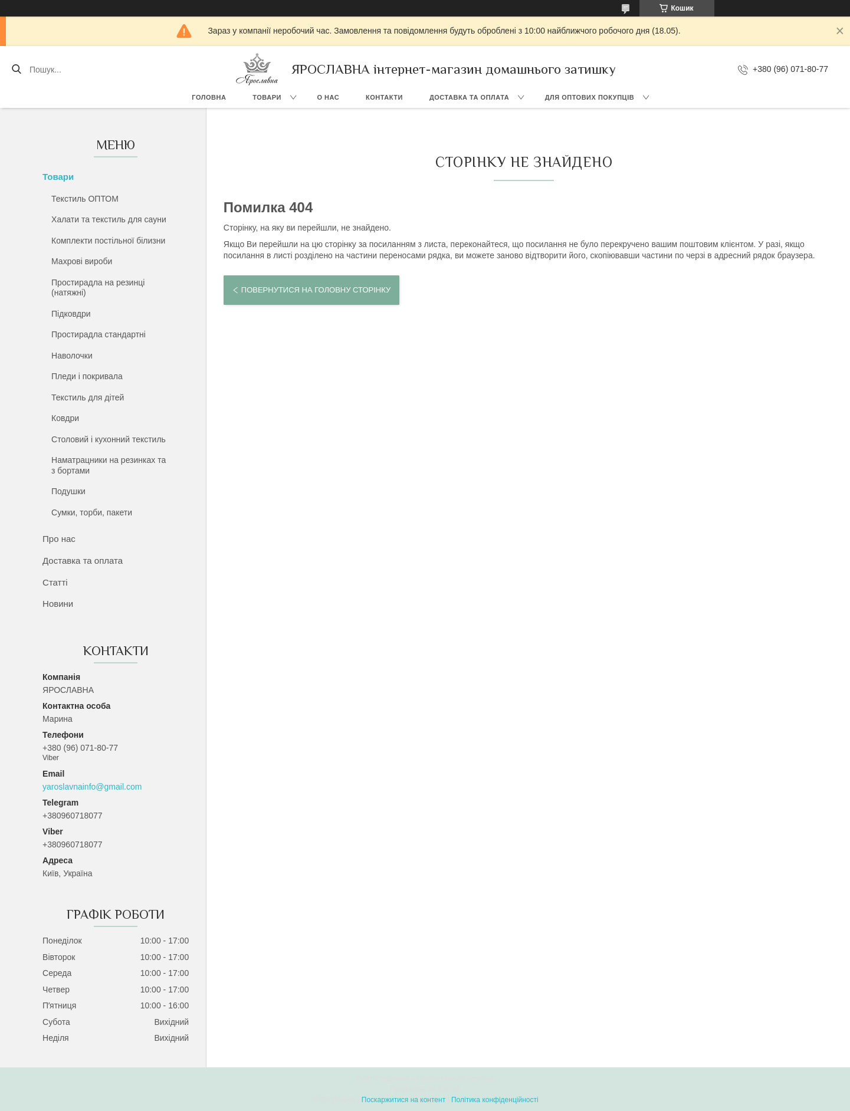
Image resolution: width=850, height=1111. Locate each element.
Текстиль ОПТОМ (85, 198)
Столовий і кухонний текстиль (108, 439)
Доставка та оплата (469, 97)
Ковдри (65, 418)
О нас (328, 97)
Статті (55, 582)
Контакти (384, 97)
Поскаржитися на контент (403, 1100)
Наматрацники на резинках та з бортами (108, 465)
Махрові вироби (81, 261)
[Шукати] (16, 69)
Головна (209, 97)
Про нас (59, 539)
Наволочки (72, 355)
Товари (266, 97)
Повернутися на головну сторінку (315, 289)
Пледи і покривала (87, 376)
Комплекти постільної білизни (108, 240)
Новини (57, 604)
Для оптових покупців (589, 97)
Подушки (68, 491)
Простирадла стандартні (98, 334)
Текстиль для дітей (87, 397)
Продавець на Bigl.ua (425, 1089)
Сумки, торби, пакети (91, 512)
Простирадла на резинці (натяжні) (98, 288)
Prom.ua (480, 1078)
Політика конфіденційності (495, 1100)
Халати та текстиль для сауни (108, 219)
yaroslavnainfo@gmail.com (92, 786)
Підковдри (70, 313)
